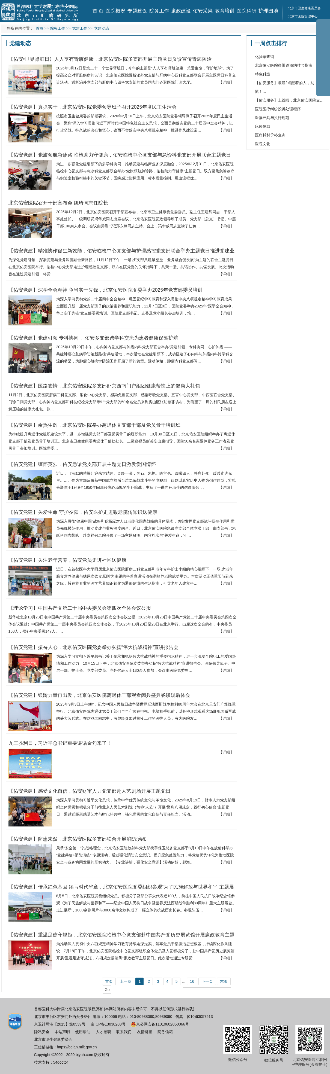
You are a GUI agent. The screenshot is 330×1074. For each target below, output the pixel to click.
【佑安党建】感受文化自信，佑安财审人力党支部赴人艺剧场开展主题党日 (89, 791)
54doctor (60, 1062)
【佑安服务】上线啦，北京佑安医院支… (289, 100)
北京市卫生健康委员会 (53, 1039)
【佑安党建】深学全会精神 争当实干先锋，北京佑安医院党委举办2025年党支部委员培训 (105, 290)
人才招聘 (103, 1032)
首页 (39, 28)
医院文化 (262, 144)
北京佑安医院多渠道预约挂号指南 (283, 65)
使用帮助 (82, 1032)
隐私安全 (41, 1032)
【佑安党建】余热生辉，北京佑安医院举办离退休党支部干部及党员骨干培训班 (94, 425)
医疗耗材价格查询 (270, 135)
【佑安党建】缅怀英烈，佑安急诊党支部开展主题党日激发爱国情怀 (82, 464)
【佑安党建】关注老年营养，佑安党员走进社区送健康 (67, 560)
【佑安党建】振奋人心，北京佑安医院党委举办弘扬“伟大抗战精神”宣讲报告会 (93, 647)
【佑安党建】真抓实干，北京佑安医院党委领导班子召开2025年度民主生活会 (92, 107)
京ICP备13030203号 (108, 1024)
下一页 (207, 981)
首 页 (98, 11)
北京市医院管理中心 (302, 16)
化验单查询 (264, 56)
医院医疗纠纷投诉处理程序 (278, 109)
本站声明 (62, 1032)
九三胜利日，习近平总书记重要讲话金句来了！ (60, 743)
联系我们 (124, 1032)
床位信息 (262, 126)
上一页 (125, 981)
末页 (224, 981)
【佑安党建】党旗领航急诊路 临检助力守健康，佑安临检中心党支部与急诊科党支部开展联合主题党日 (119, 155)
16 (192, 981)
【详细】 (226, 82)
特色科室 (262, 74)
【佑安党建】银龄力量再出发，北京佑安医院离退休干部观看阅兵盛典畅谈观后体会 (99, 695)
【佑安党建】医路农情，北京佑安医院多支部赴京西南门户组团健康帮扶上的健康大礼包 (104, 386)
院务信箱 (165, 1032)
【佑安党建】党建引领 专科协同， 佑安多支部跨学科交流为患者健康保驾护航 (93, 338)
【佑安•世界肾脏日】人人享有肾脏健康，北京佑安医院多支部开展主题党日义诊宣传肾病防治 (110, 59)
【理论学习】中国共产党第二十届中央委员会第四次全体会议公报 (79, 608)
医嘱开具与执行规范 (272, 117)
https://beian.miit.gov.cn (77, 1047)
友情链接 (144, 1032)
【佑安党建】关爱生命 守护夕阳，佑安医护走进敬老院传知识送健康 (82, 512)
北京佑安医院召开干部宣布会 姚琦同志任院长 (58, 203)
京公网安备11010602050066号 (160, 1024)
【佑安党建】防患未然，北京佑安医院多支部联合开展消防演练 (77, 839)
